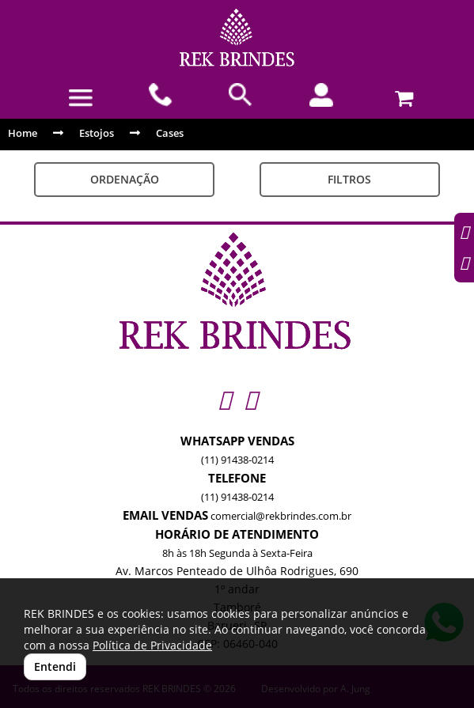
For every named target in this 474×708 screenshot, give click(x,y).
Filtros (349, 179)
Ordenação (124, 179)
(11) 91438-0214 (237, 459)
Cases (170, 133)
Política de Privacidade (152, 645)
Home (22, 133)
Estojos (96, 133)
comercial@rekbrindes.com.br (280, 516)
